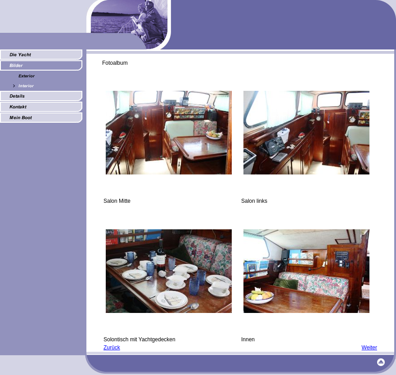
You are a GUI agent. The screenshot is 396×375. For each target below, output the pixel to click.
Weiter (369, 347)
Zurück (112, 347)
